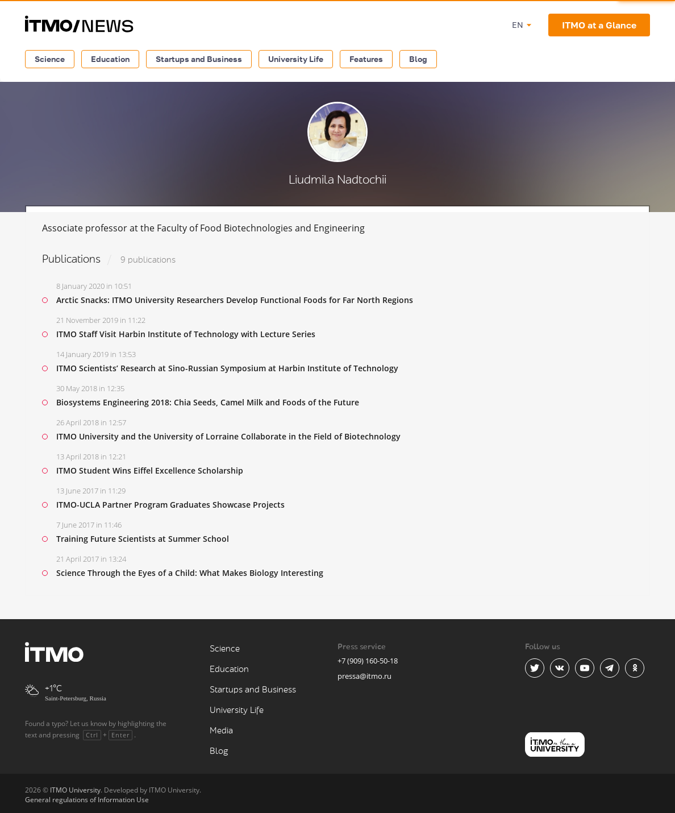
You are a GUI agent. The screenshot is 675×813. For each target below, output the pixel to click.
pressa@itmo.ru (364, 676)
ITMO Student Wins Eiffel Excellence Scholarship (149, 470)
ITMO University (75, 790)
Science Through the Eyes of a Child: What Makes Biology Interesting (189, 572)
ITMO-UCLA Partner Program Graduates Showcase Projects (170, 504)
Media (221, 730)
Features (366, 59)
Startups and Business (199, 59)
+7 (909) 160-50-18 (368, 661)
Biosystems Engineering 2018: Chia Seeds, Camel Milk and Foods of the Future (207, 402)
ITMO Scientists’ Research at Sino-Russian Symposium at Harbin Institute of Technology (227, 368)
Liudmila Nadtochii (337, 180)
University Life (295, 59)
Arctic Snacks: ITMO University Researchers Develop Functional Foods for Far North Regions (234, 299)
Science (50, 59)
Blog (418, 59)
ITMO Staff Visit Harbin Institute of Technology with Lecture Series (185, 334)
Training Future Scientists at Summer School (142, 538)
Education (110, 59)
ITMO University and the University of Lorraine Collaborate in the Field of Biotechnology (228, 436)
